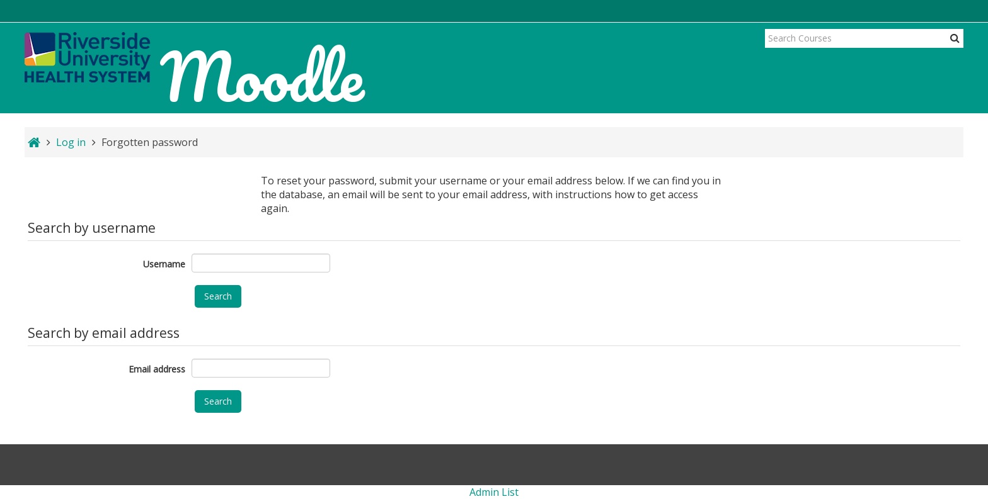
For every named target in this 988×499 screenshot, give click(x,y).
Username (164, 264)
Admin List (494, 492)
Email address (157, 369)
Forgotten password (149, 142)
